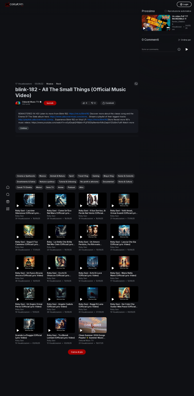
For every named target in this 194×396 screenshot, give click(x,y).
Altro (81, 187)
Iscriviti (50, 103)
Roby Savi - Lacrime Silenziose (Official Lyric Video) (27, 213)
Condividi (108, 103)
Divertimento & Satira (26, 182)
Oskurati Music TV (32, 102)
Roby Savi (19, 216)
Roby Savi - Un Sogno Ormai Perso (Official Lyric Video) (28, 305)
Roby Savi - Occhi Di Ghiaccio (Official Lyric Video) (58, 275)
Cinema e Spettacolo (26, 176)
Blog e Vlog (109, 176)
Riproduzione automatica (179, 11)
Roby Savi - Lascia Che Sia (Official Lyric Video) (123, 243)
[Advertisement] (76, 156)
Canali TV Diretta (24, 187)
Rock (58, 83)
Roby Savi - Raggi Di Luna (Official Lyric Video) (91, 305)
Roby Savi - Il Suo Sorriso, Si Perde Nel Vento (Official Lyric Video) (92, 213)
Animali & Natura (57, 176)
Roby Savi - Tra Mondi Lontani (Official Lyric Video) (61, 336)
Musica (49, 83)
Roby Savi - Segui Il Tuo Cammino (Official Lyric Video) (26, 244)
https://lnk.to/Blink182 (79, 113)
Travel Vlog (83, 176)
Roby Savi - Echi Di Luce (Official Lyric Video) (90, 274)
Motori (39, 187)
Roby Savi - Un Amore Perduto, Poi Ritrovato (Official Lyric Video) (89, 244)
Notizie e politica (47, 182)
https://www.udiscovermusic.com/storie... (69, 116)
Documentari (108, 182)
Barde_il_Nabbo (178, 21)
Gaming (96, 176)
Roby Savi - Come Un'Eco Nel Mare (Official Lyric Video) (59, 213)
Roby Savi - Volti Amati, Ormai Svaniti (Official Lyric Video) (123, 213)
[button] (6, 194)
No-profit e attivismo (89, 182)
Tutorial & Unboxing (67, 182)
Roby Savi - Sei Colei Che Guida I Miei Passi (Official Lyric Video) (123, 306)
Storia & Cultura (125, 182)
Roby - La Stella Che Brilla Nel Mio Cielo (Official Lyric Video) (60, 244)
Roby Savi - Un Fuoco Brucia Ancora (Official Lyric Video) (29, 274)
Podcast (71, 187)
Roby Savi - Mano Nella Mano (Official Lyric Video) (123, 274)
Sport (71, 176)
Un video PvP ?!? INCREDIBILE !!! (180, 17)
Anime (60, 187)
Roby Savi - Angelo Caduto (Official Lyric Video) (60, 305)
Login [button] (184, 4)
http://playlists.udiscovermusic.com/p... (36, 119)
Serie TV (50, 187)
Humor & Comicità (125, 176)
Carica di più (77, 352)
